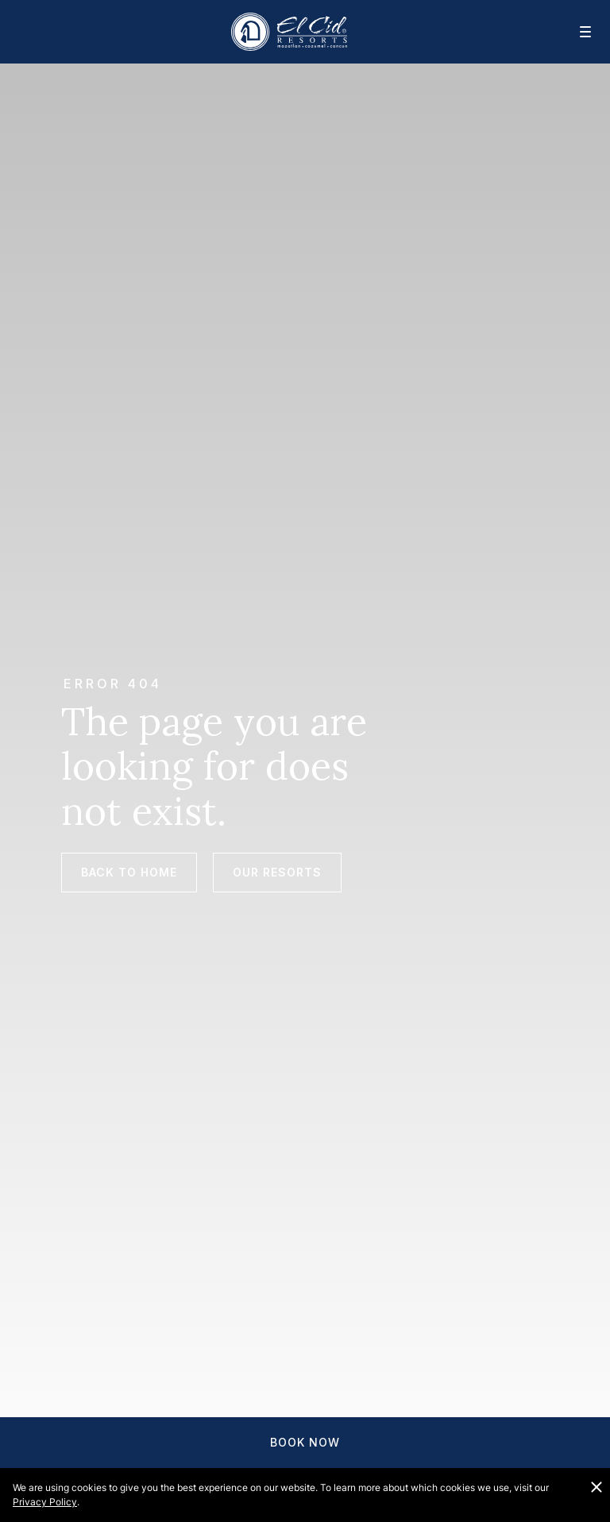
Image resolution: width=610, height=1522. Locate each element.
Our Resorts (277, 872)
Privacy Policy (45, 1502)
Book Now (305, 1442)
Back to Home (129, 872)
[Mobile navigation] (575, 32)
